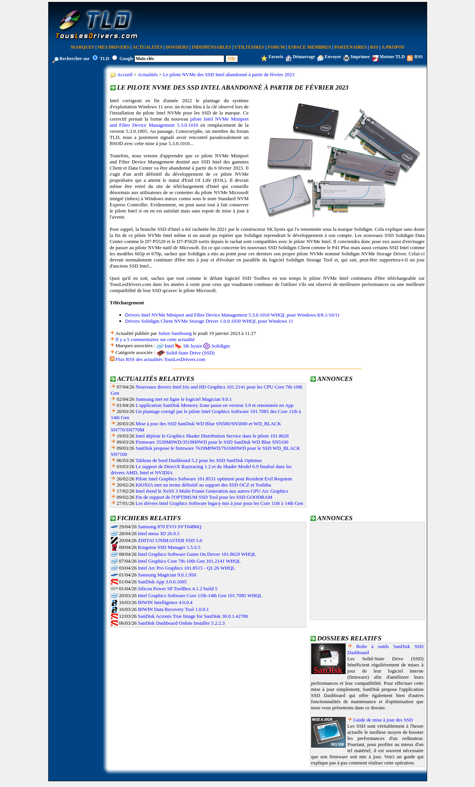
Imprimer (360, 56)
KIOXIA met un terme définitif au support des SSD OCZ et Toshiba (203, 485)
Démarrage (304, 56)
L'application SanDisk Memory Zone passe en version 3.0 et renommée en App (214, 405)
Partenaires (350, 47)
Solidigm (221, 346)
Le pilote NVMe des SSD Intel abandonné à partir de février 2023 (228, 74)
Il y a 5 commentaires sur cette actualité (155, 339)
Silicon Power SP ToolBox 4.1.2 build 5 (177, 588)
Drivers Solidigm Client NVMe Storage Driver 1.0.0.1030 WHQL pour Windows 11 (209, 321)
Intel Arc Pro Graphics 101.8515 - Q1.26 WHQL (186, 568)
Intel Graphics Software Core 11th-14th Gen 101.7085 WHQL (200, 595)
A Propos (393, 47)
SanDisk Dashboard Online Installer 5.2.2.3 (181, 623)
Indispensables (211, 47)
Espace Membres (309, 47)
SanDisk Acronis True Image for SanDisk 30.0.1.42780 (193, 616)
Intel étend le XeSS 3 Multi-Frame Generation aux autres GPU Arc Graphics (211, 491)
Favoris (275, 56)
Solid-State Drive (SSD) (190, 353)
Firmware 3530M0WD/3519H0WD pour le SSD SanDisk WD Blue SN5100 (211, 442)
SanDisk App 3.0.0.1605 (162, 582)
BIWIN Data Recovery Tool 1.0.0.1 (173, 609)
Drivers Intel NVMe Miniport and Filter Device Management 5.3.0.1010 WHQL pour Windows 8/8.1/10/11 (232, 315)
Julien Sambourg (175, 333)
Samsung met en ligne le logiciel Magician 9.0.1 (183, 399)
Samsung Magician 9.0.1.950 (167, 575)
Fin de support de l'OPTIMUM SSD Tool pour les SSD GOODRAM (203, 497)
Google (126, 58)
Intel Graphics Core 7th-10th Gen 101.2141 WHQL (189, 561)
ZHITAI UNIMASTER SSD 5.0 (170, 540)
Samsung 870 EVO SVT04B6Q (169, 526)
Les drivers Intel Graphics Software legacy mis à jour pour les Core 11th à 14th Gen (219, 503)
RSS (374, 47)
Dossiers (177, 47)
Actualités (147, 47)
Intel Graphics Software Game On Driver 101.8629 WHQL (197, 554)
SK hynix (192, 346)
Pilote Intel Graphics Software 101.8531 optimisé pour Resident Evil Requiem (213, 479)
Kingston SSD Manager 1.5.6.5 (169, 547)
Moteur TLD (392, 56)
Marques (82, 47)
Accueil (124, 74)
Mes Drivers (113, 47)
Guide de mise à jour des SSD (383, 720)
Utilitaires (249, 47)
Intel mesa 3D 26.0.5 (159, 533)
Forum (276, 47)
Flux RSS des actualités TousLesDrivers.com (161, 359)
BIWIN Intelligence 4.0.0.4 (165, 602)
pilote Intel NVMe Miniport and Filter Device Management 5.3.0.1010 (179, 122)
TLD (104, 58)
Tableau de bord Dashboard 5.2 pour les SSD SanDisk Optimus (198, 460)
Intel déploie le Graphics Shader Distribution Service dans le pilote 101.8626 (212, 436)
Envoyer (333, 56)
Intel (169, 346)
